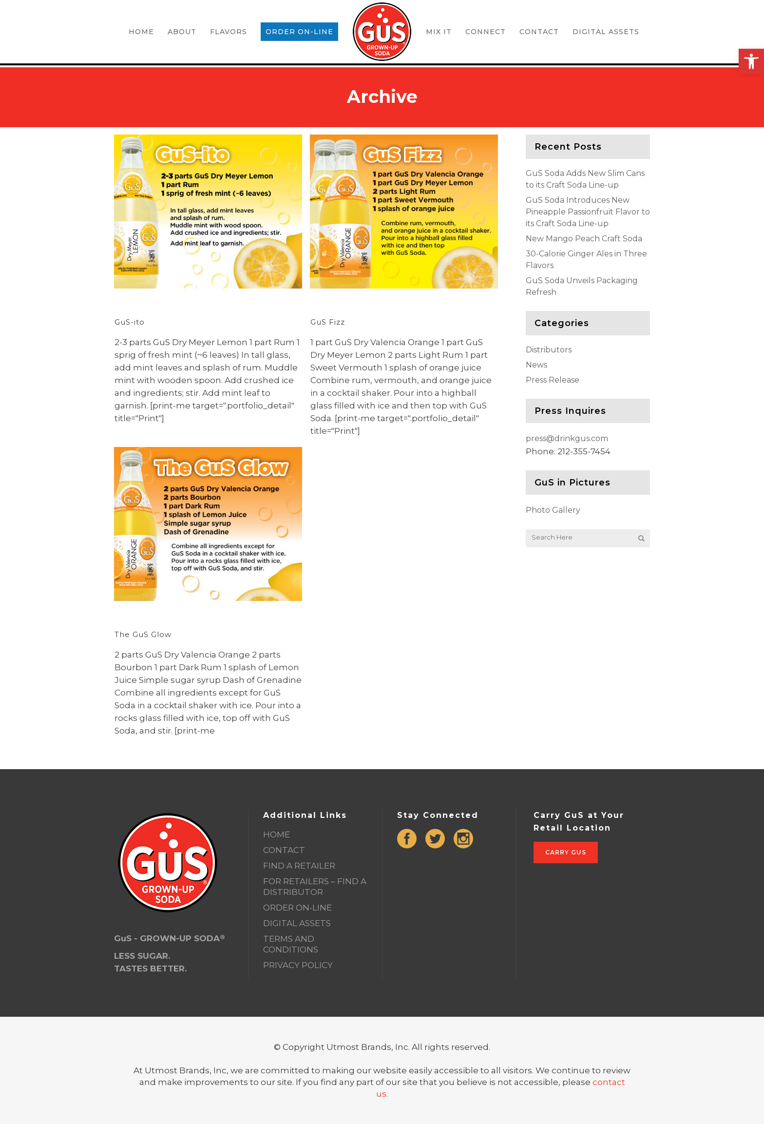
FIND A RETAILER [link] (299, 866)
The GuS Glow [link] (143, 634)
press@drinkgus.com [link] (567, 438)
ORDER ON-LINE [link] (297, 907)
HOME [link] (276, 834)
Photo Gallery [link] (553, 510)
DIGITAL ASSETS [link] (297, 923)
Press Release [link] (552, 380)
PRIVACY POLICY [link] (298, 965)
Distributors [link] (549, 349)
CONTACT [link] (284, 850)
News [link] (536, 364)
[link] (751, 61)
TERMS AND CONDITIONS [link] (290, 944)
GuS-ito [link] (130, 322)
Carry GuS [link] (565, 852)
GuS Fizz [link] (327, 322)
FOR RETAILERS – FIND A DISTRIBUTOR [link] (314, 886)
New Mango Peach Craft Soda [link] (584, 238)
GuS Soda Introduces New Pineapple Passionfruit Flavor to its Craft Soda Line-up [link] (588, 211)
